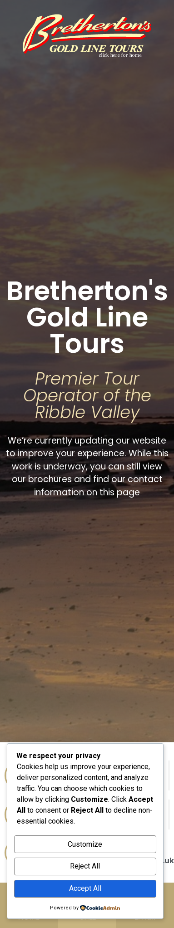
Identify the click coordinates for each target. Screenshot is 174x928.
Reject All (85, 866)
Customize (85, 844)
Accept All (85, 888)
